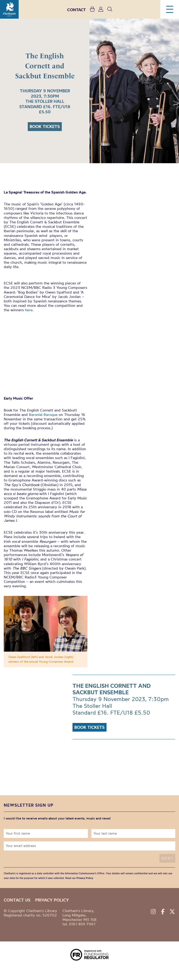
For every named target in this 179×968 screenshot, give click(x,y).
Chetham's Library (9, 9)
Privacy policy (52, 900)
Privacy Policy (84, 878)
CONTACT (76, 9)
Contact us (17, 900)
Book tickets (45, 126)
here (29, 310)
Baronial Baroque (43, 414)
